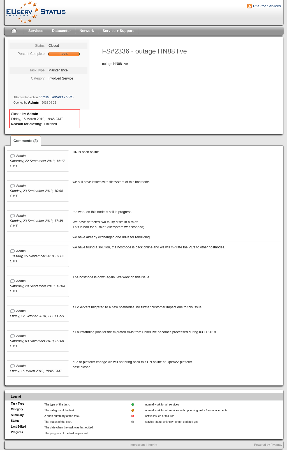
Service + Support (118, 31)
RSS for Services (267, 6)
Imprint (152, 444)
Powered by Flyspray (268, 444)
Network (87, 31)
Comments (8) (25, 141)
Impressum (137, 444)
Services (35, 31)
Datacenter (61, 31)
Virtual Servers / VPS (56, 97)
